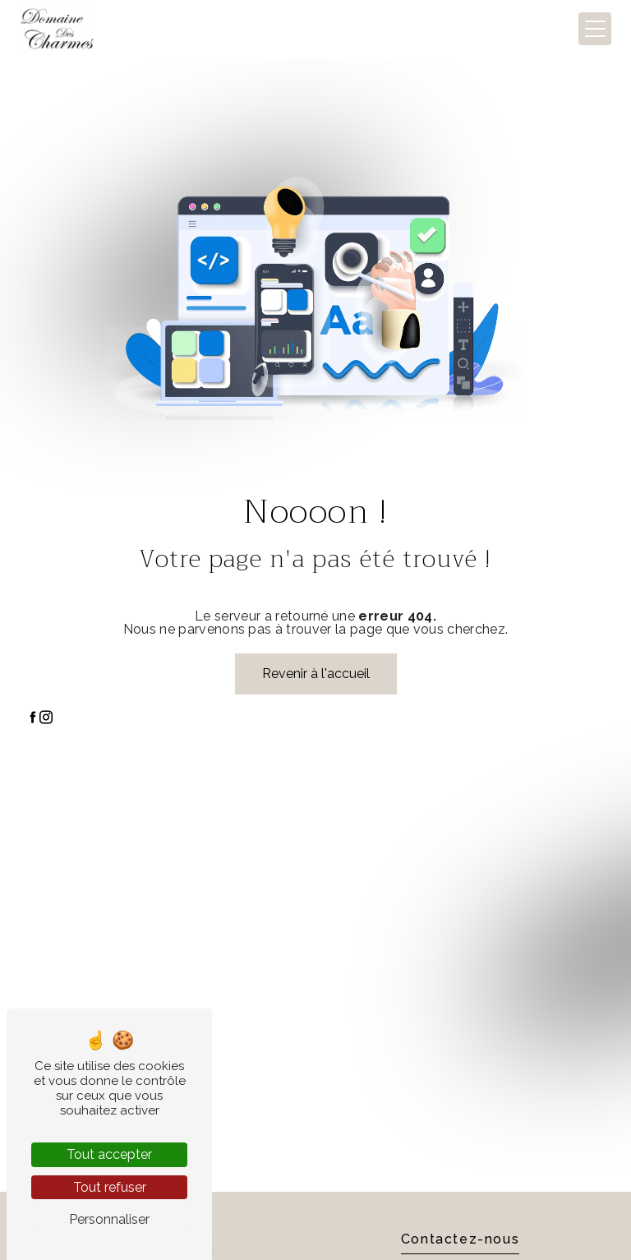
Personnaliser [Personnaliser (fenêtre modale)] (109, 1219)
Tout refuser (109, 1187)
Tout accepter (109, 1154)
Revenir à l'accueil (316, 673)
